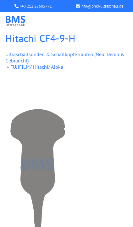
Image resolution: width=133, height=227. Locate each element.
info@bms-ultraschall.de (102, 6)
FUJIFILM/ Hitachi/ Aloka (36, 67)
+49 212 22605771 (35, 6)
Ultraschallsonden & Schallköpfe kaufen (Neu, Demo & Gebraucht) (65, 57)
